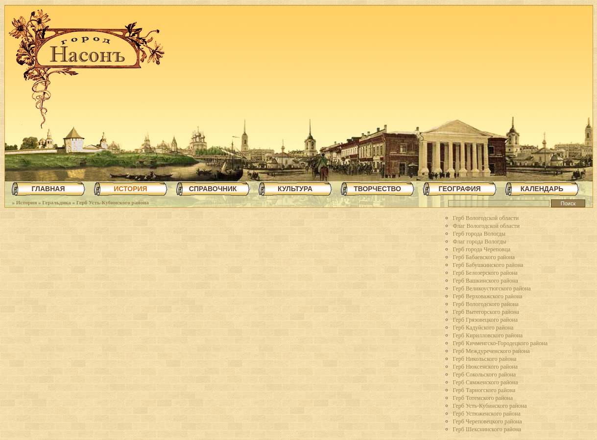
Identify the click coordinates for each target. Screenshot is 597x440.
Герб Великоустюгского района (492, 288)
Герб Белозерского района (485, 272)
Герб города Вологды (479, 233)
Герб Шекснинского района (487, 429)
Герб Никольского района (485, 358)
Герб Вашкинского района (485, 280)
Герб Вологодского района (486, 304)
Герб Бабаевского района (484, 257)
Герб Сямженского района (485, 382)
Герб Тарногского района (484, 390)
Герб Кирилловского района (488, 335)
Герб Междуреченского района (491, 351)
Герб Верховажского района (488, 296)
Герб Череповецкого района (487, 421)
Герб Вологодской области (486, 218)
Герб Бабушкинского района (488, 265)
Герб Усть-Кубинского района (112, 202)
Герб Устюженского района (487, 413)
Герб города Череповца (481, 249)
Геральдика (56, 202)
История (26, 202)
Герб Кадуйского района (483, 327)
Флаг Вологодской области (486, 225)
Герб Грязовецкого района (485, 319)
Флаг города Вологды (479, 241)
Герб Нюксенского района (485, 366)
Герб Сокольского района (484, 374)
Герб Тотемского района (483, 398)
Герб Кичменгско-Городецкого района (500, 343)
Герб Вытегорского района (486, 311)
